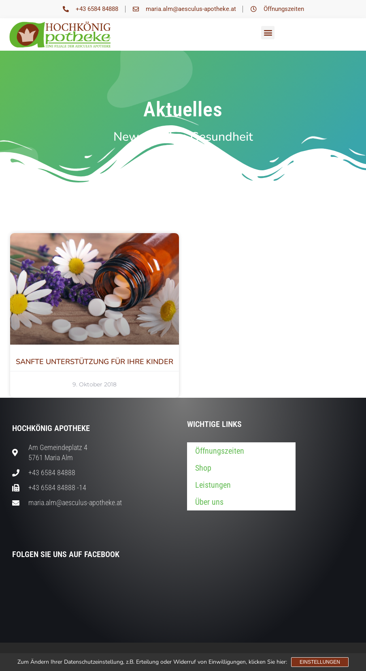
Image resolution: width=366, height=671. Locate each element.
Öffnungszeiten (219, 451)
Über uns (209, 502)
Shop (203, 468)
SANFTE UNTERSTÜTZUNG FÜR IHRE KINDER (94, 362)
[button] (267, 32)
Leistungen (213, 485)
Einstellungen (320, 662)
